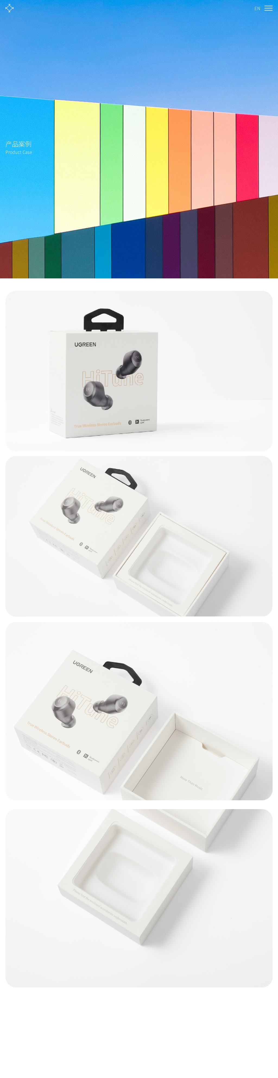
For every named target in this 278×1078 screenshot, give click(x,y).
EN (257, 8)
